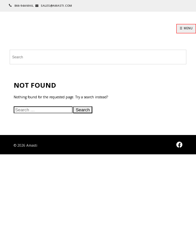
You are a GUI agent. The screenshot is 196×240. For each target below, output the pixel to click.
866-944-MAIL (24, 6)
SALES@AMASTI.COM (56, 6)
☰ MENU (186, 28)
